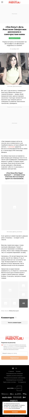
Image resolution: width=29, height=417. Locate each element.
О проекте (11, 371)
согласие (6, 408)
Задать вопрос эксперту (9, 382)
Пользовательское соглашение (14, 373)
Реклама (18, 371)
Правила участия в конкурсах (14, 375)
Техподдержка (22, 382)
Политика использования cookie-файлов (14, 377)
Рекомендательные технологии (14, 380)
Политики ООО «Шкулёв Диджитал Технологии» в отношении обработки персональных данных (14, 348)
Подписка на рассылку (8, 342)
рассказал (12, 147)
